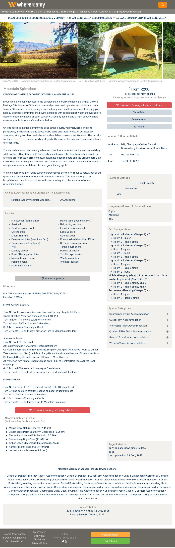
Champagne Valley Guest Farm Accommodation (109, 487)
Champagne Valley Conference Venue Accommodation (96, 494)
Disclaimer (39, 539)
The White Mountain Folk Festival (33, 435)
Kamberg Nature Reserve (28, 446)
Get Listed (14, 541)
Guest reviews (139, 119)
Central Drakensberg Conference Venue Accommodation (92, 483)
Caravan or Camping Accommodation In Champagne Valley (38, 94)
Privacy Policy (39, 543)
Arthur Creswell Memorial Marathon (34, 442)
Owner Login (110, 541)
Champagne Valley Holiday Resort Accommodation (53, 487)
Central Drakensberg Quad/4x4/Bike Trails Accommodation (61, 479)
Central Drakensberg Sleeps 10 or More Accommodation (126, 479)
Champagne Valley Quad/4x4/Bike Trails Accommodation (71, 490)
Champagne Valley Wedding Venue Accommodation (36, 494)
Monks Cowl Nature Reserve (29, 428)
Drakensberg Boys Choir (28, 439)
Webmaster (39, 532)
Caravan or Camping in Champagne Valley (141, 18)
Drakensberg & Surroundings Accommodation (36, 18)
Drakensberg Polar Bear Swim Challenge (36, 431)
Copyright (39, 535)
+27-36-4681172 (130, 154)
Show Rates (139, 112)
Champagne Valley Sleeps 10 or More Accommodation (135, 490)
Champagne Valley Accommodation (90, 18)
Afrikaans (139, 126)
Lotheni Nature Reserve (27, 450)
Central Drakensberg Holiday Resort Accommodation (36, 475)
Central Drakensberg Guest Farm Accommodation (94, 475)
